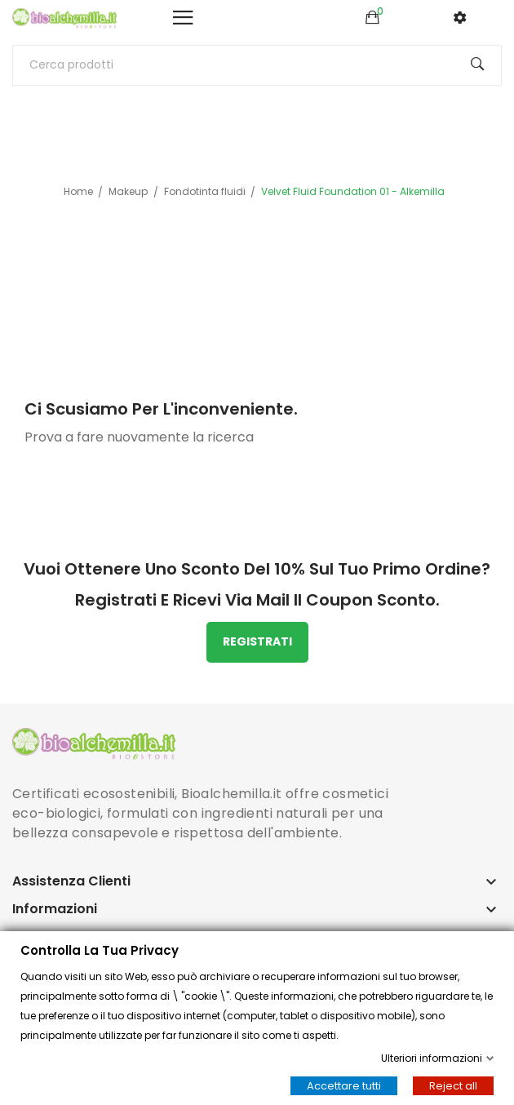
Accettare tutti (344, 1086)
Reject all (453, 1086)
